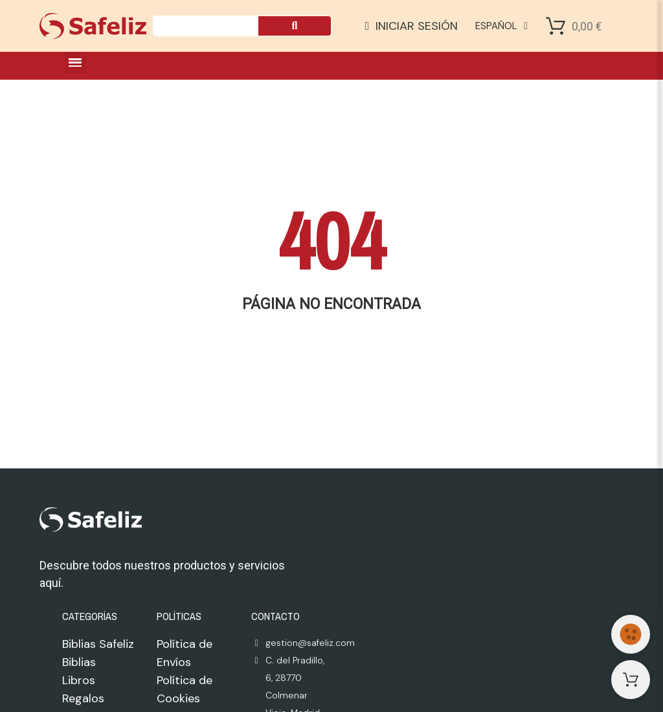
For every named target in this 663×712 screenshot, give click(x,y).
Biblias (79, 662)
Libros (78, 680)
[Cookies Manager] (630, 634)
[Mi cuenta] (411, 26)
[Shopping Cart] (555, 26)
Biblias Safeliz (98, 644)
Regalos (83, 698)
